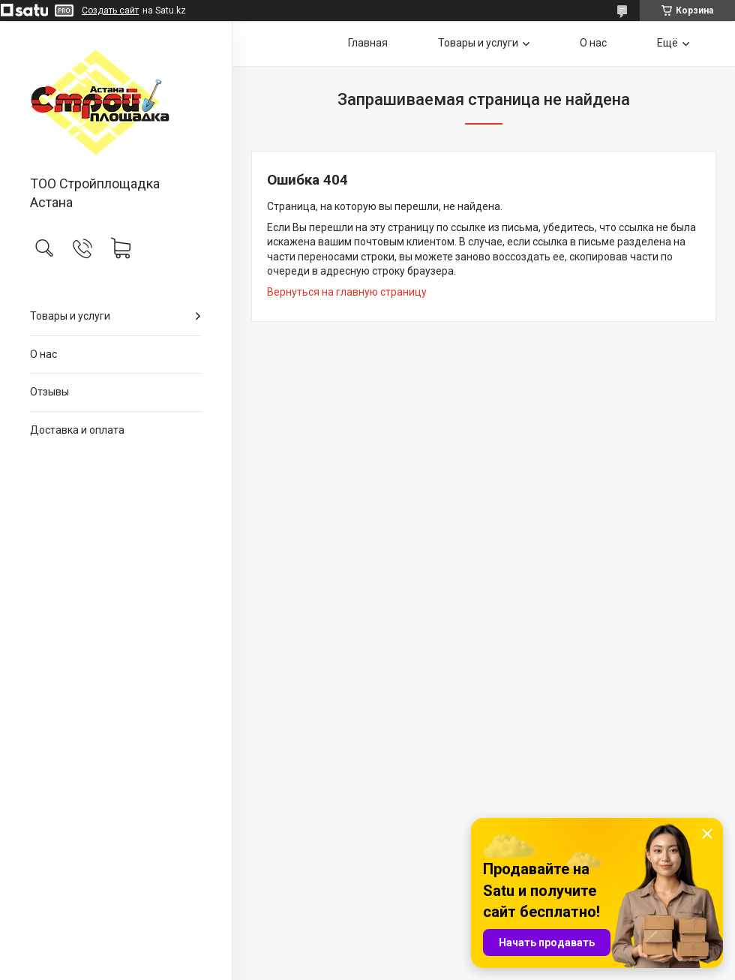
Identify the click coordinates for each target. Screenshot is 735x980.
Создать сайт (110, 10)
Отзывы (49, 392)
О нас (43, 354)
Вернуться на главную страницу (347, 292)
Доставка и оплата (77, 430)
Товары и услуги (70, 316)
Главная (368, 43)
